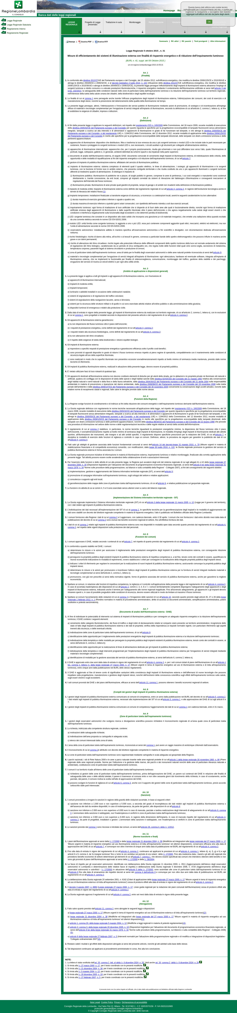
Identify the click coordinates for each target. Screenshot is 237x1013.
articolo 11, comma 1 (148, 682)
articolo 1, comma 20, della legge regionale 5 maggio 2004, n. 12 (98, 923)
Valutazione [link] (177, 22)
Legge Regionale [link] (11, 21)
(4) (184, 923)
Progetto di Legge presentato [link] (93, 23)
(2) (205, 913)
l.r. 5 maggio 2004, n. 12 (89, 971)
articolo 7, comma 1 (141, 857)
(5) (71, 932)
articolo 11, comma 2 (104, 908)
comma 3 (124, 597)
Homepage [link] (169, 10)
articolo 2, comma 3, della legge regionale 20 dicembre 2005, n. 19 (99, 927)
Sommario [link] (163, 41)
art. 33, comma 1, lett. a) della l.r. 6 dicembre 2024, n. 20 (119, 962)
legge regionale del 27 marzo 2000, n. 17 (208, 841)
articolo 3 (125, 587)
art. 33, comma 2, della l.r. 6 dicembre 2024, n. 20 (177, 962)
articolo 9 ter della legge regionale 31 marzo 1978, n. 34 (104, 930)
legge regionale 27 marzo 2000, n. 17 (168, 879)
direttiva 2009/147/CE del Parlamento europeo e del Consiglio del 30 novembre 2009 (130, 387)
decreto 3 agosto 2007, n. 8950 (83, 887)
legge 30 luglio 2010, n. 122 (161, 447)
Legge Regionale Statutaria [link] (16, 25)
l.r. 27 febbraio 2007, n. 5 (89, 977)
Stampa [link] (70, 41)
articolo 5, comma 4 (78, 440)
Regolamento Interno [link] (13, 29)
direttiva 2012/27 (90, 80)
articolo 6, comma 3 (122, 783)
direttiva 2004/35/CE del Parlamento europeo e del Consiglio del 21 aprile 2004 (173, 381)
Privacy (117, 1002)
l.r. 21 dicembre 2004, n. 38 (90, 968)
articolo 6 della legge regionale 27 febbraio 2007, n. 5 (93, 936)
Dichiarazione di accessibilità (134, 1002)
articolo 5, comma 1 (171, 699)
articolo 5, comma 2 (216, 697)
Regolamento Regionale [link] (14, 33)
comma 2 (94, 429)
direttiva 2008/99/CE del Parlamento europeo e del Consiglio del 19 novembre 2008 (177, 384)
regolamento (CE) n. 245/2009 (149, 125)
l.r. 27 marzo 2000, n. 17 (89, 965)
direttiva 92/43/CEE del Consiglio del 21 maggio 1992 (178, 379)
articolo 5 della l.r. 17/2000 (141, 869)
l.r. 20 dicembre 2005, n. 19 (90, 974)
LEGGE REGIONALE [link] (71, 23)
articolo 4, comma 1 (189, 851)
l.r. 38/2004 (149, 859)
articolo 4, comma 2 (175, 189)
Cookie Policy (107, 1002)
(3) (143, 919)
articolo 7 (186, 158)
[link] (18, 16)
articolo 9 (217, 252)
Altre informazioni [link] (217, 41)
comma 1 (89, 98)
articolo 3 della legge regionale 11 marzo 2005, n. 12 (170, 502)
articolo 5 (169, 471)
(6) (99, 939)
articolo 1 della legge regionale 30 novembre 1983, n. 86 (195, 760)
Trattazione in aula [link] (114, 22)
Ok (209, 22)
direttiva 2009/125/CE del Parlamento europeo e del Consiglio (113, 419)
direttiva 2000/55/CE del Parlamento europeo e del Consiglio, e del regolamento (113, 416)
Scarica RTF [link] (101, 42)
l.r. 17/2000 (114, 841)
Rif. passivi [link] (186, 41)
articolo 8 (176, 806)
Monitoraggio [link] (135, 22)
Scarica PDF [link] (85, 42)
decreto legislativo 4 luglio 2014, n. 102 (129, 83)
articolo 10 (166, 597)
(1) (104, 191)
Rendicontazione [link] (156, 22)
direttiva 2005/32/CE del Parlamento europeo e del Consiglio (99, 128)
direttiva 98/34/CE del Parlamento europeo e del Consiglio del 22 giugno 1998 (180, 422)
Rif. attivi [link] (175, 41)
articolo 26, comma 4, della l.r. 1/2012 (157, 827)
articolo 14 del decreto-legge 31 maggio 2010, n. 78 (175, 444)
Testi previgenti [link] (200, 41)
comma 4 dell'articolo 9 (145, 872)
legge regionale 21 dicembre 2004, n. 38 (144, 841)
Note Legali (95, 1002)
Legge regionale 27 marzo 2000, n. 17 (116, 887)
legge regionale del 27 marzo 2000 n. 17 (154, 917)
